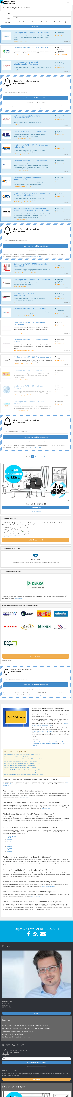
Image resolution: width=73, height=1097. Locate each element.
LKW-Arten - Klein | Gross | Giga (12, 1034)
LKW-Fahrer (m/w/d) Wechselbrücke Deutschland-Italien (28, 117)
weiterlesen (18, 598)
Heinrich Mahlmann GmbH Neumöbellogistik (25, 315)
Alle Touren (61, 22)
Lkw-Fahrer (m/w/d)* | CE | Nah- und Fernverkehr (28, 387)
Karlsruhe (45, 742)
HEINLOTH (16, 71)
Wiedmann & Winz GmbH (20, 41)
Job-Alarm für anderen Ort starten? (36, 102)
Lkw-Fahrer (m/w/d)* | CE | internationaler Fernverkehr (31, 341)
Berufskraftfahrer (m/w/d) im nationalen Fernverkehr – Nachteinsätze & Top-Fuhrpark (31, 209)
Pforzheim (34, 745)
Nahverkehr (16, 22)
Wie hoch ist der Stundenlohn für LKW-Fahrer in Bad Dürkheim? (21, 761)
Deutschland (60, 67)
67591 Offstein (61, 36)
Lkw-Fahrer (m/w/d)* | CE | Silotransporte (30, 160)
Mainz (64, 742)
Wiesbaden (58, 742)
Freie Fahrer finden (36, 511)
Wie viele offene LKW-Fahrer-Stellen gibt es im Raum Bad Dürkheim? (22, 754)
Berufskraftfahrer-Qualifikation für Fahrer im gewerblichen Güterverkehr (25, 1025)
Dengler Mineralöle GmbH (21, 410)
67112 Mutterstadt (62, 54)
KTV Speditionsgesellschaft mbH (22, 186)
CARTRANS (16, 302)
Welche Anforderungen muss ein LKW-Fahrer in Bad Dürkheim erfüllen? (23, 759)
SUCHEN (35, 26)
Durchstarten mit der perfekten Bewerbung (16, 1037)
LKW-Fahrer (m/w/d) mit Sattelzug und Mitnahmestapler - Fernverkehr (29, 63)
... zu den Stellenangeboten (48, 886)
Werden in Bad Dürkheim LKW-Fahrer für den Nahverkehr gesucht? (22, 772)
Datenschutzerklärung (35, 108)
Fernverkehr (26, 22)
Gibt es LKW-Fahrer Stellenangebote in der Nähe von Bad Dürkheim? (22, 763)
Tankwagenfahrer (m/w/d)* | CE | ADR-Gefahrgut (29, 402)
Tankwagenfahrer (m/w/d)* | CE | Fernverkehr (32, 32)
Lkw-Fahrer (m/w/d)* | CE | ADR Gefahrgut (31, 48)
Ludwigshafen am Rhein (38, 743)
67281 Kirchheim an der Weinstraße (61, 374)
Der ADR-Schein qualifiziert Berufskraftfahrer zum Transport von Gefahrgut (26, 1028)
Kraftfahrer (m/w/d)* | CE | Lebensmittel (30, 131)
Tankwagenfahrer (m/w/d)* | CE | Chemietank (32, 279)
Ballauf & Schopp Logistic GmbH (22, 395)
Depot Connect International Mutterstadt (24, 54)
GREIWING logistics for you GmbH (22, 154)
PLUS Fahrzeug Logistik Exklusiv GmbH (24, 333)
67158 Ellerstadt (61, 405)
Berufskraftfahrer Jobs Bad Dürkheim (42, 731)
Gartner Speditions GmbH (20, 219)
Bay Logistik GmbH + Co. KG (21, 171)
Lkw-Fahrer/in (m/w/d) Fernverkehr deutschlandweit (27, 178)
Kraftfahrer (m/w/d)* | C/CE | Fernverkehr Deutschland (30, 265)
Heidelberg (48, 743)
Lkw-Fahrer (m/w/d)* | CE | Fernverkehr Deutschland (29, 323)
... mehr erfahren (45, 808)
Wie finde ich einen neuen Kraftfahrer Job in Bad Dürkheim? (20, 765)
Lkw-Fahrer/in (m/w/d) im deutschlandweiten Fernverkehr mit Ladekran (32, 194)
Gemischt (52, 22)
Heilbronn (61, 743)
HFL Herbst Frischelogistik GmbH (22, 138)
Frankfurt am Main (37, 742)
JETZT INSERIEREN (36, 540)
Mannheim (52, 742)
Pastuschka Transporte (20, 286)
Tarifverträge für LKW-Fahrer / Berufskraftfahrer (17, 1031)
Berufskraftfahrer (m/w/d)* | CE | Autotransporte (27, 294)
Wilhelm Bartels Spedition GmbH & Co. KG (25, 273)
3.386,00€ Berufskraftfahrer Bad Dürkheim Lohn (50, 724)
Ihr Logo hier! (35, 656)
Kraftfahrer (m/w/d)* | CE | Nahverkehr (29, 370)
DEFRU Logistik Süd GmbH (21, 379)
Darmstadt (55, 743)
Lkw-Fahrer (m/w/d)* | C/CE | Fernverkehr (30, 309)
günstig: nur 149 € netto (12, 536)
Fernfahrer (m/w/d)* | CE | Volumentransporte (32, 357)
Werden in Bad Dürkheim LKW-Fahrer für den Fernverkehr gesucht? (22, 770)
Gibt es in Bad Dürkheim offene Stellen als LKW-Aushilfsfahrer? (20, 767)
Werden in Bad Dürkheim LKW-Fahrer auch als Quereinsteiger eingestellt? (23, 774)
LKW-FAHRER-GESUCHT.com (12, 863)
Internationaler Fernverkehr (39, 22)
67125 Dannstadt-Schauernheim (60, 391)
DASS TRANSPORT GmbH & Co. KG (23, 364)
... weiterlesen (24, 797)
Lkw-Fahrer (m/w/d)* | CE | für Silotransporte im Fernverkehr (32, 146)
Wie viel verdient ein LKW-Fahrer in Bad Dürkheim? (17, 757)
